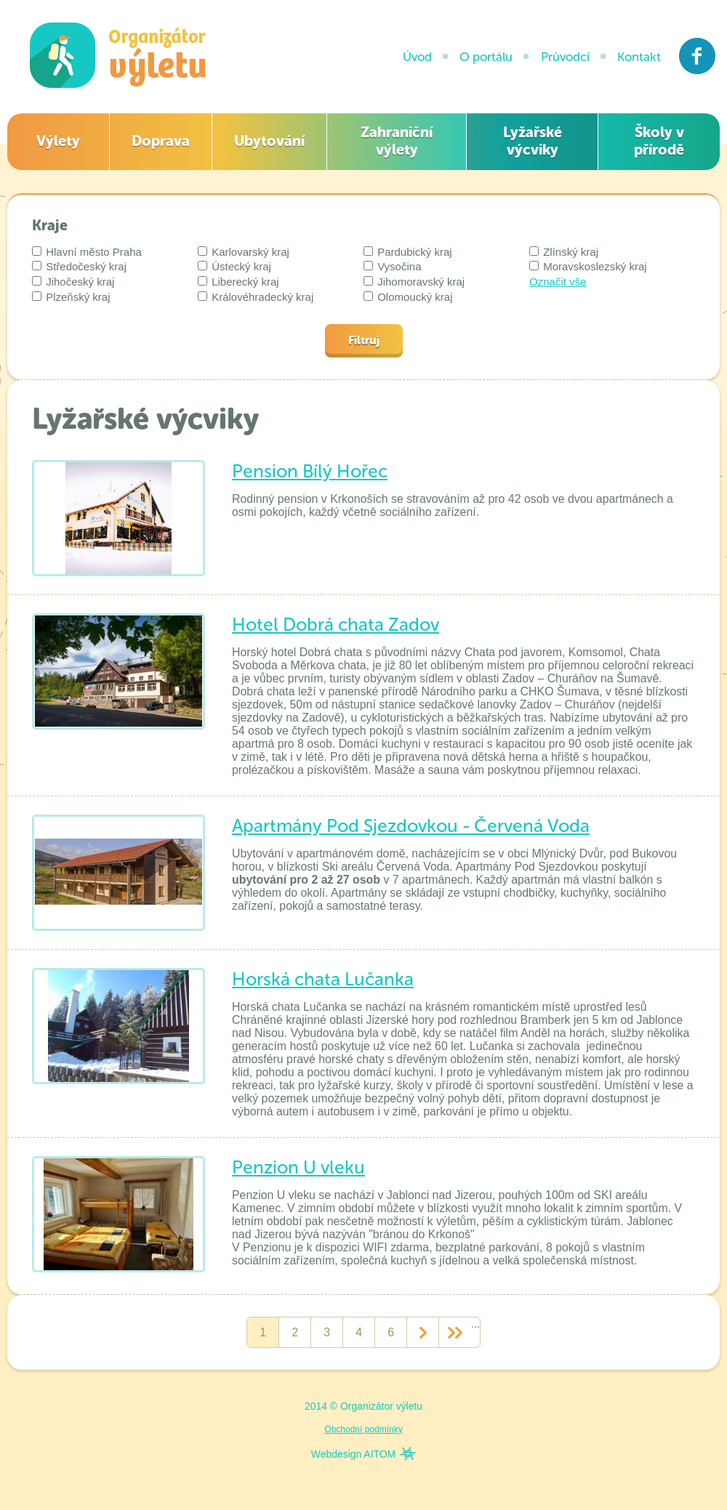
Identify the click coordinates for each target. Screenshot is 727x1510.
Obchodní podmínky (363, 1429)
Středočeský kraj (79, 266)
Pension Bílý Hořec (309, 471)
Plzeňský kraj (71, 297)
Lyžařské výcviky (532, 141)
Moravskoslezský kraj (588, 266)
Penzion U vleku (298, 1167)
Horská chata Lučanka (323, 979)
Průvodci (565, 56)
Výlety (58, 141)
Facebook (697, 56)
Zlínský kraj (563, 252)
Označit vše (557, 281)
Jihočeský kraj (73, 281)
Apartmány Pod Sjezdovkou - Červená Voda (411, 825)
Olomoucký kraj (408, 297)
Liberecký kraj (238, 281)
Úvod (417, 56)
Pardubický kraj (408, 252)
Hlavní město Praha (87, 252)
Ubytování (269, 141)
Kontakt (639, 56)
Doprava (161, 141)
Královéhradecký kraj (255, 297)
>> (454, 1332)
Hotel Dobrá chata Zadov (335, 624)
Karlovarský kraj (243, 252)
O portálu (486, 56)
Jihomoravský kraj (414, 281)
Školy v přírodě (659, 141)
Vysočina (392, 266)
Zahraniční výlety (397, 141)
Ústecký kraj (234, 266)
